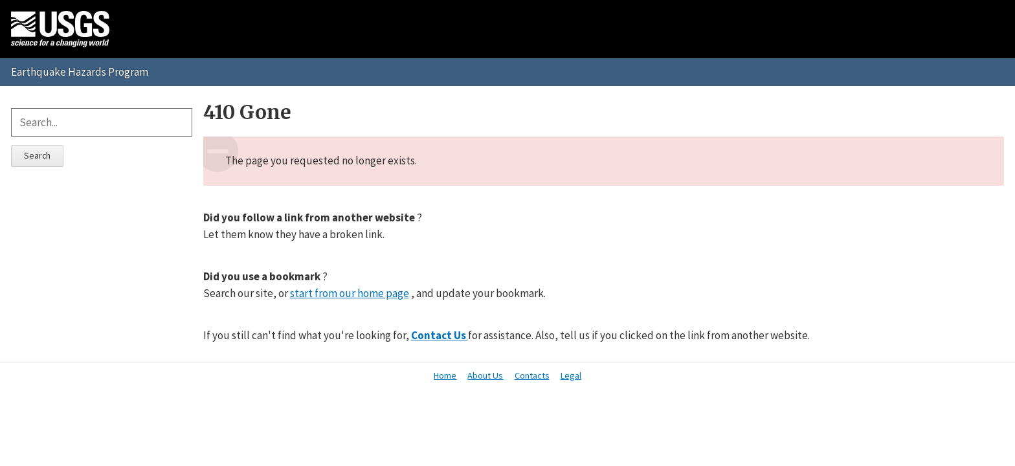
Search (37, 155)
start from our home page (349, 293)
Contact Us (439, 335)
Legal (571, 375)
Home (445, 375)
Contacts (532, 375)
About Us (485, 375)
